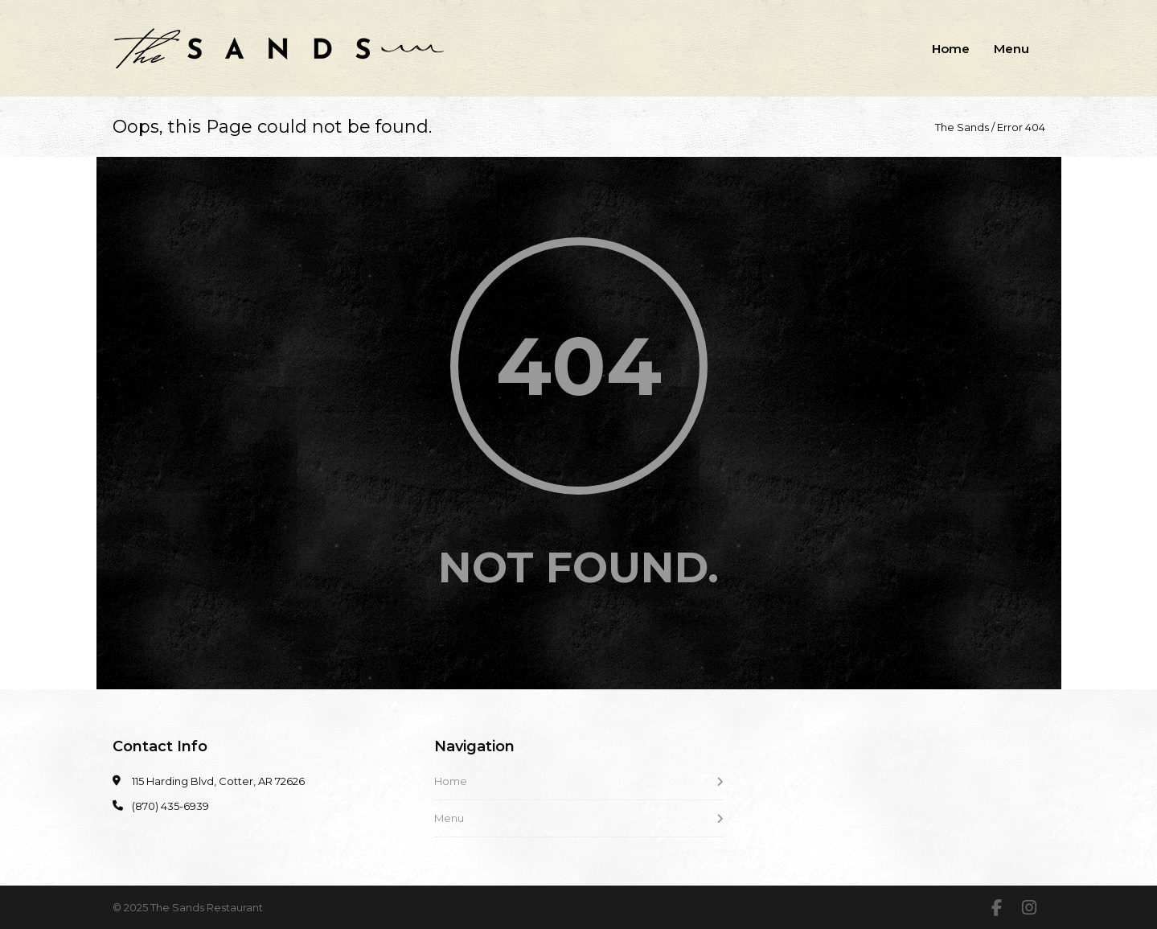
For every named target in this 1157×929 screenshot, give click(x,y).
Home (951, 48)
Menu (1011, 48)
